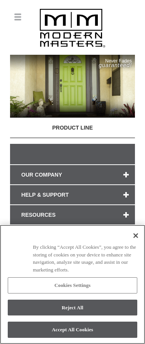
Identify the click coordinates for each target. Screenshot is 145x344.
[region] (72, 284)
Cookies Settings (72, 285)
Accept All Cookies (72, 329)
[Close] (135, 235)
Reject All (73, 307)
